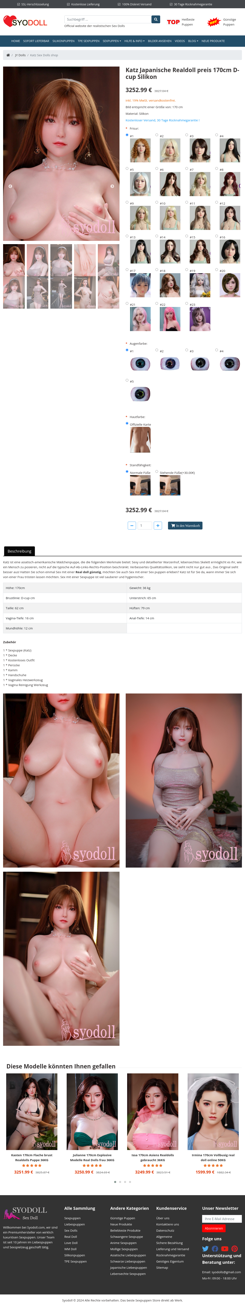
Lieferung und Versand (172, 1249)
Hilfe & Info (133, 41)
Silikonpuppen (63, 41)
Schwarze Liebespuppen (127, 1261)
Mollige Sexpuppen (124, 1249)
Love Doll (71, 1243)
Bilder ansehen (160, 41)
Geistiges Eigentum (170, 1261)
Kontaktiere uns (167, 1224)
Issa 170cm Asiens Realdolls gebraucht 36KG (152, 1157)
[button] (115, 1182)
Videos (180, 41)
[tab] (14, 260)
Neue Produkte (213, 41)
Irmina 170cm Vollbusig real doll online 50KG (213, 1157)
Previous (10, 186)
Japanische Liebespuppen (128, 1267)
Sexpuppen (111, 41)
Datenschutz (165, 1230)
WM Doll (70, 1249)
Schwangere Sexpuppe (126, 1237)
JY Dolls (20, 55)
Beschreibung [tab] (19, 551)
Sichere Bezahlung (169, 1243)
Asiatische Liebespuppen (128, 1255)
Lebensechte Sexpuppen (128, 1274)
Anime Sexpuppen (123, 1243)
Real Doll (70, 1237)
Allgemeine (164, 1237)
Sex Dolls (118, 26)
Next (112, 186)
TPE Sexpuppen (88, 41)
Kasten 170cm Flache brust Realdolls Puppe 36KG (31, 1157)
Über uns (162, 1218)
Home (16, 41)
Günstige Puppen (122, 1218)
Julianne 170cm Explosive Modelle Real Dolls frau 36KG (92, 1157)
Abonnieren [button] (214, 1228)
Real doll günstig (88, 572)
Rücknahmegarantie (170, 1255)
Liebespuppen (74, 1224)
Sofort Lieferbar (36, 41)
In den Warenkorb (188, 525)
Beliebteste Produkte (125, 1230)
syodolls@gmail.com (226, 1272)
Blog (192, 41)
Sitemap (162, 1267)
